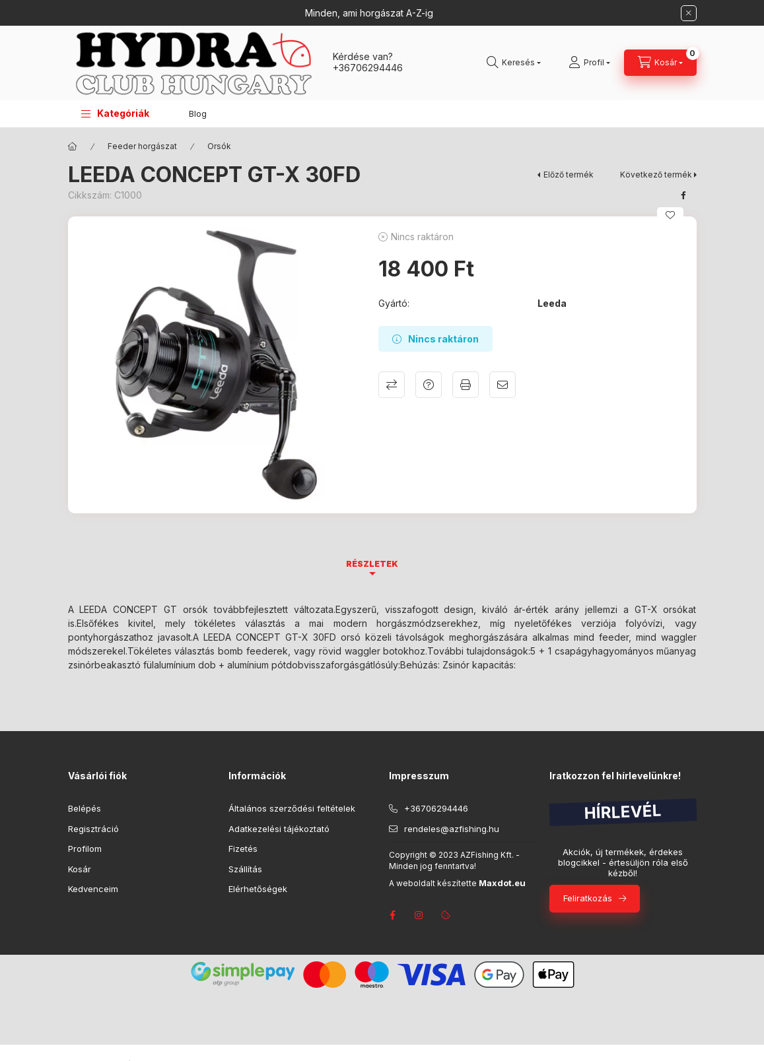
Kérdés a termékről (428, 384)
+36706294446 (368, 67)
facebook (393, 915)
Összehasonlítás (391, 384)
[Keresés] (514, 62)
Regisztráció (93, 828)
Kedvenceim (93, 889)
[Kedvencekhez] (670, 215)
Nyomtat (465, 384)
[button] (115, 113)
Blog (198, 113)
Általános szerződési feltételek (291, 808)
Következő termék (656, 174)
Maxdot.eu (502, 883)
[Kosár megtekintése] (660, 62)
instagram (419, 915)
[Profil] (589, 62)
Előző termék (568, 174)
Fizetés (243, 848)
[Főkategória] (72, 146)
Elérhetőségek (257, 889)
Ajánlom (502, 384)
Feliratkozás (587, 898)
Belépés (84, 808)
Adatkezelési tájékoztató (279, 828)
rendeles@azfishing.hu (451, 828)
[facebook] (683, 195)
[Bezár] (689, 13)
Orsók (219, 146)
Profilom (85, 848)
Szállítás (245, 869)
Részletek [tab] (372, 564)
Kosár (79, 869)
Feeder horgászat (142, 146)
